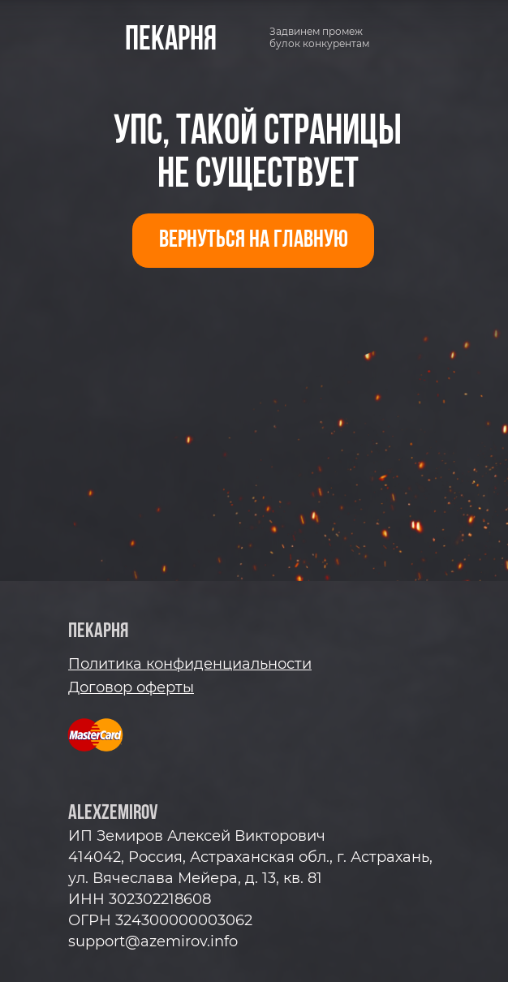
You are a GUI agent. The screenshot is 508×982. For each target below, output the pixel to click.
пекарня (171, 40)
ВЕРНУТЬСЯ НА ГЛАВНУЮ (253, 240)
